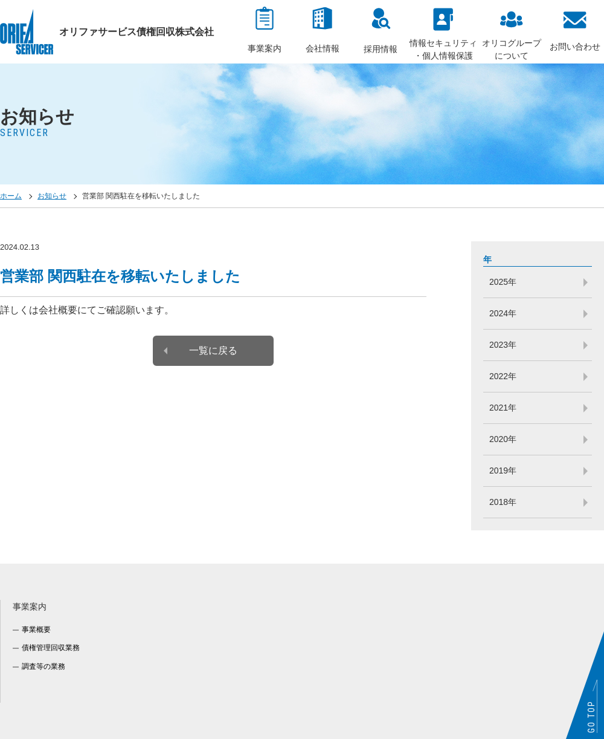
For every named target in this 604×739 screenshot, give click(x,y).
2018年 (502, 502)
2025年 (502, 282)
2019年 (502, 470)
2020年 (502, 439)
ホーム (11, 196)
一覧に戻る (213, 350)
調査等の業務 (43, 666)
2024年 (502, 313)
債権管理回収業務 (51, 647)
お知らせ (51, 196)
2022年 (502, 376)
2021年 (502, 407)
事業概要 (36, 629)
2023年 (502, 345)
